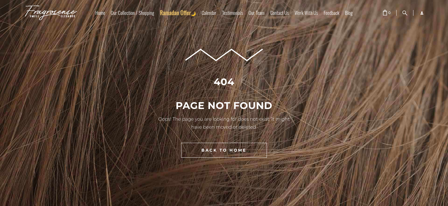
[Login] (419, 13)
